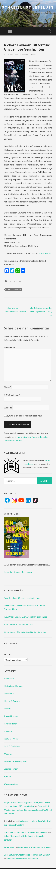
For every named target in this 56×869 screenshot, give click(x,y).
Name (7, 387)
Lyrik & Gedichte (12, 746)
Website (8, 407)
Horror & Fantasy (17, 281)
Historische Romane (13, 686)
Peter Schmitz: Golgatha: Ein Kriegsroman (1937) (40, 311)
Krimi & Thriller (11, 738)
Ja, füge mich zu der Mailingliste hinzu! (23, 415)
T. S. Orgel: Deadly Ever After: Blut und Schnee (25, 616)
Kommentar (10, 347)
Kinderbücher (10, 723)
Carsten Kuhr (45, 253)
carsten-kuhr (13, 289)
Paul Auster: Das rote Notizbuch (22, 858)
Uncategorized (11, 784)
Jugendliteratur (11, 716)
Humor (7, 708)
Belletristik (9, 678)
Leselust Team (29, 54)
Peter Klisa (9, 847)
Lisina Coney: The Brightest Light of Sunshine (25, 632)
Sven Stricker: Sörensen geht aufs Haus (22, 598)
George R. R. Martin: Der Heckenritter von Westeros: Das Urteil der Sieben (28, 810)
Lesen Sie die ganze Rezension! (18, 572)
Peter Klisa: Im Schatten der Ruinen (34, 847)
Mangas (8, 753)
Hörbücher (9, 693)
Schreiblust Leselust (28, 7)
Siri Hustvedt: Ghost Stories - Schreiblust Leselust (27, 854)
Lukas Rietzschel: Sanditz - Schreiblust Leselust (26, 832)
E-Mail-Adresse (12, 395)
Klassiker (8, 731)
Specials (8, 776)
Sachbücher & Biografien (15, 761)
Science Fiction (11, 768)
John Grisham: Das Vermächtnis (18, 624)
